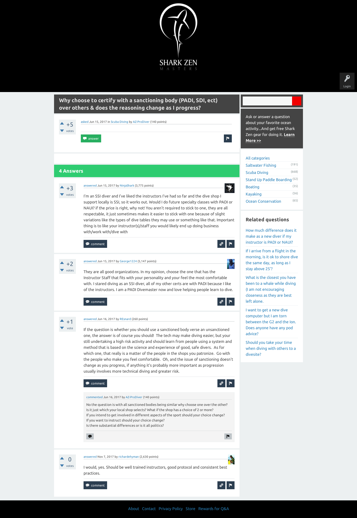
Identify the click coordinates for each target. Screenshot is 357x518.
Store (235, 82)
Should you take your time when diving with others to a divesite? (271, 348)
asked (85, 121)
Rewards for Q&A (213, 508)
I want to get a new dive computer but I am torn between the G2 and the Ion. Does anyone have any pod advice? (271, 322)
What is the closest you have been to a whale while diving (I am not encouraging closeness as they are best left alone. (271, 289)
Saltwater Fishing (261, 165)
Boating (252, 187)
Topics (163, 82)
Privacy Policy (171, 508)
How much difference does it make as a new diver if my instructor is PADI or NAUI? (271, 236)
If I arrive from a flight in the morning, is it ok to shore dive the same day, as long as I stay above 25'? (272, 260)
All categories (258, 158)
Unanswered (144, 82)
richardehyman (129, 456)
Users (178, 82)
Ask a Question (199, 82)
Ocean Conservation (263, 201)
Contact (149, 508)
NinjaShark (127, 185)
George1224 (128, 261)
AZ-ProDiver (141, 121)
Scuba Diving (119, 121)
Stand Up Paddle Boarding (269, 179)
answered (90, 185)
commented (94, 397)
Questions (123, 82)
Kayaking (254, 194)
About (220, 82)
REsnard (125, 319)
